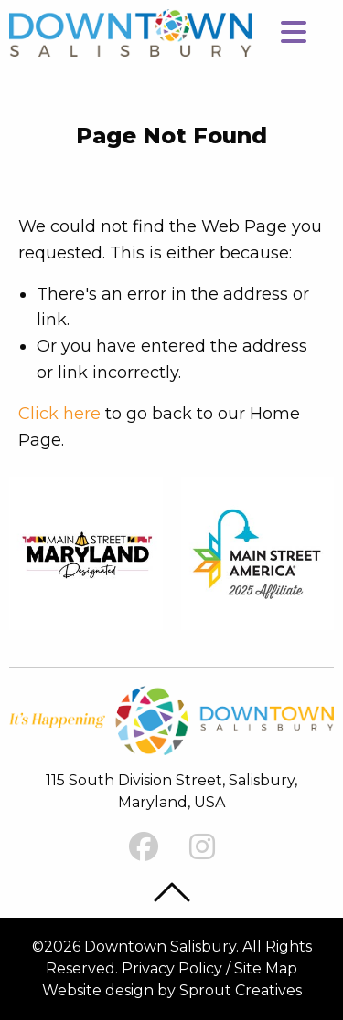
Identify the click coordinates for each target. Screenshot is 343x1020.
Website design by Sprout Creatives (172, 990)
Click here (59, 414)
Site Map (265, 968)
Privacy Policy (172, 968)
